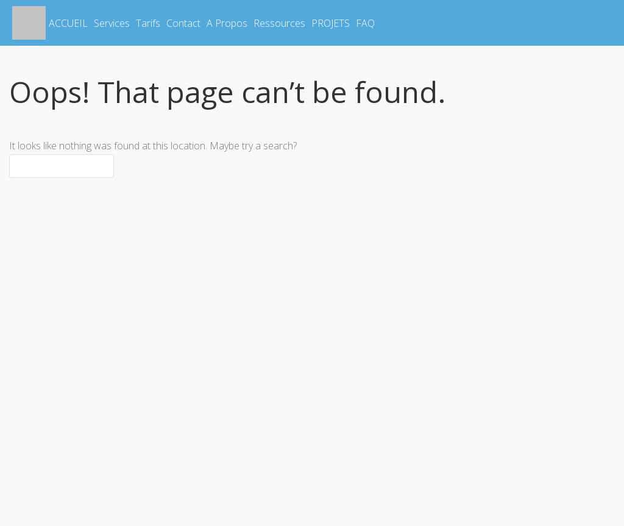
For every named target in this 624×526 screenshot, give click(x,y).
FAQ (365, 23)
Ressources (279, 23)
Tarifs (148, 23)
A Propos (227, 23)
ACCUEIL (68, 23)
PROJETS (330, 23)
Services (112, 23)
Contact (183, 23)
